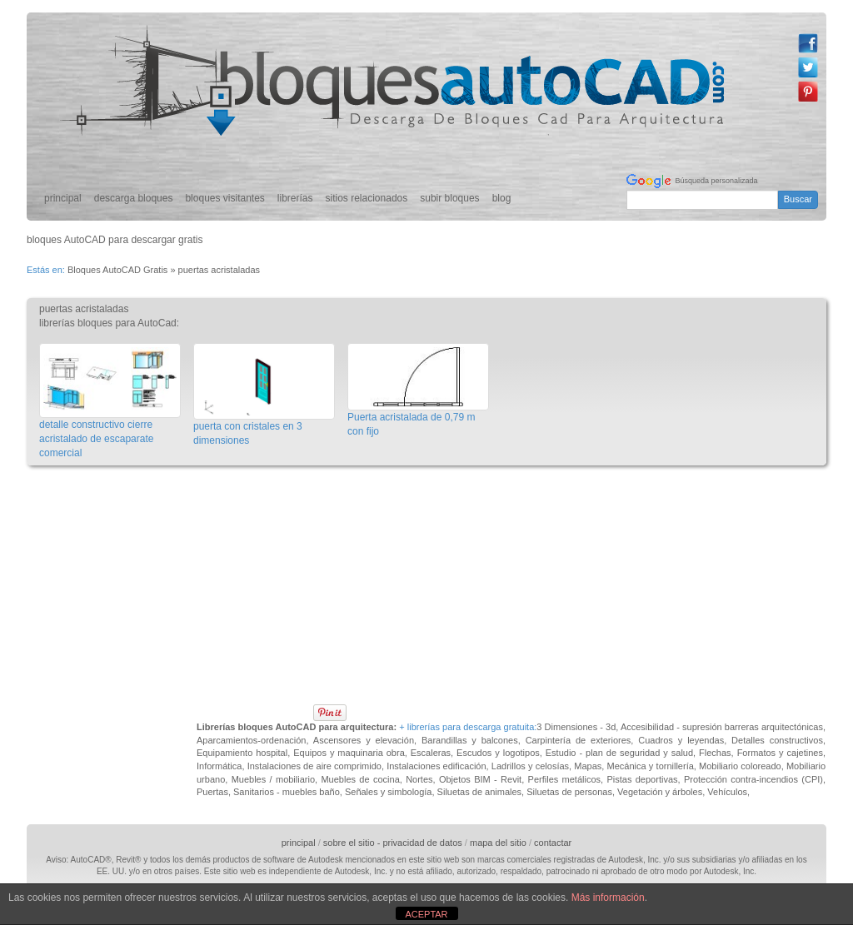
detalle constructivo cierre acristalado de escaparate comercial (96, 439)
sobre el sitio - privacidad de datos (392, 843)
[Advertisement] (330, 512)
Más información (608, 897)
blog (501, 198)
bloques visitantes (224, 198)
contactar (552, 843)
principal (63, 198)
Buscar (798, 199)
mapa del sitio (498, 843)
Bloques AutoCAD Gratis (117, 270)
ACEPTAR (426, 914)
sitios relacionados (367, 198)
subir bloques (449, 198)
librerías (295, 198)
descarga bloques (133, 198)
